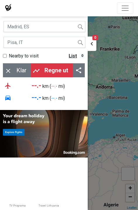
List (73, 56)
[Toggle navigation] (125, 8)
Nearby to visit (24, 56)
